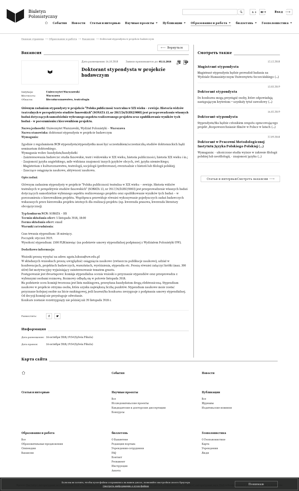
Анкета (116, 470)
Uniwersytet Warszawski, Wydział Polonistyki (76, 128)
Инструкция (120, 466)
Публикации (172, 23)
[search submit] (241, 12)
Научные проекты (139, 23)
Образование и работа (209, 23)
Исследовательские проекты (130, 403)
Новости (78, 23)
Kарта (205, 444)
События (60, 23)
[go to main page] (33, 16)
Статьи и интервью (105, 23)
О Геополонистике (213, 439)
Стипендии (28, 448)
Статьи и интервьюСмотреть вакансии (237, 179)
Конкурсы (118, 412)
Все (114, 399)
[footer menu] (24, 373)
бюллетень (244, 23)
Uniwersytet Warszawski (63, 92)
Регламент (118, 461)
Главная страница (32, 39)
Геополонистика (275, 23)
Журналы (208, 403)
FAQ (114, 453)
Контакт (117, 457)
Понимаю (256, 484)
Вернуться (175, 47)
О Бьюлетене (120, 439)
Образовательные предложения (42, 444)
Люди (205, 453)
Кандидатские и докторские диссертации (139, 408)
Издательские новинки (217, 408)
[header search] (209, 12)
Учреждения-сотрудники (128, 448)
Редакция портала (123, 444)
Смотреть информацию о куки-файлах (126, 486)
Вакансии (88, 39)
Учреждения (210, 448)
